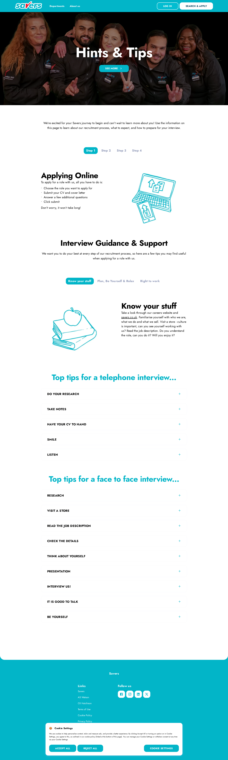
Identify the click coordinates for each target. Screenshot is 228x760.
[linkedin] (138, 694)
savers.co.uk (129, 317)
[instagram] (129, 694)
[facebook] (121, 694)
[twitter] (146, 694)
